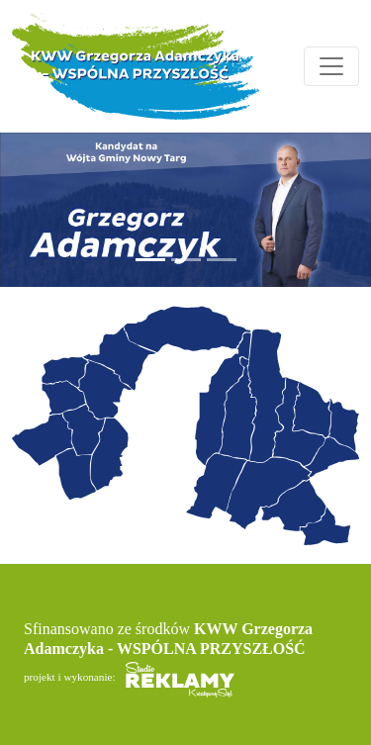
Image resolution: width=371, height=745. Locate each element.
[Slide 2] (186, 259)
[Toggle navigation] (331, 66)
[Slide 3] (221, 259)
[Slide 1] (150, 259)
